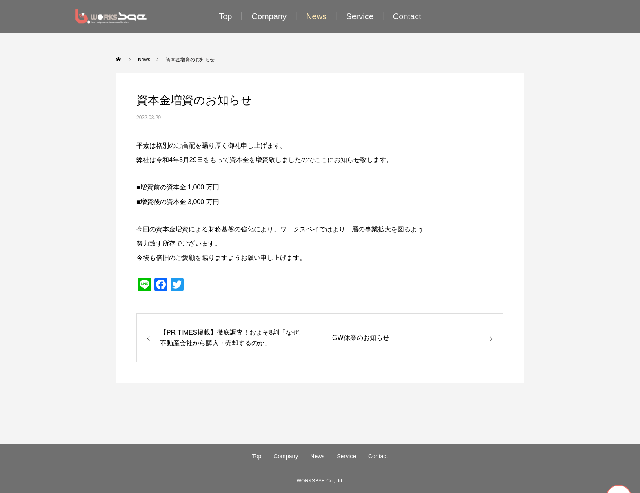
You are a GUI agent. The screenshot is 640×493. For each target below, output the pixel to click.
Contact (407, 16)
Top (225, 16)
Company (269, 16)
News (316, 16)
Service (359, 16)
